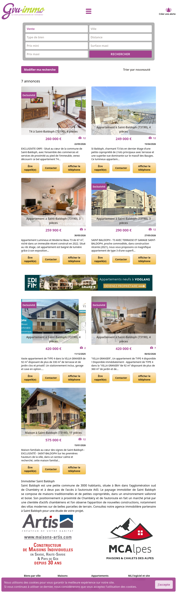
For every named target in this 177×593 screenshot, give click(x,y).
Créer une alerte (167, 11)
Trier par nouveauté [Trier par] (139, 69)
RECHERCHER (120, 54)
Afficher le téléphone (74, 168)
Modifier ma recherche (40, 70)
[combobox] (56, 28)
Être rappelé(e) (30, 168)
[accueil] (30, 11)
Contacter (51, 168)
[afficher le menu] (88, 11)
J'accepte (164, 584)
